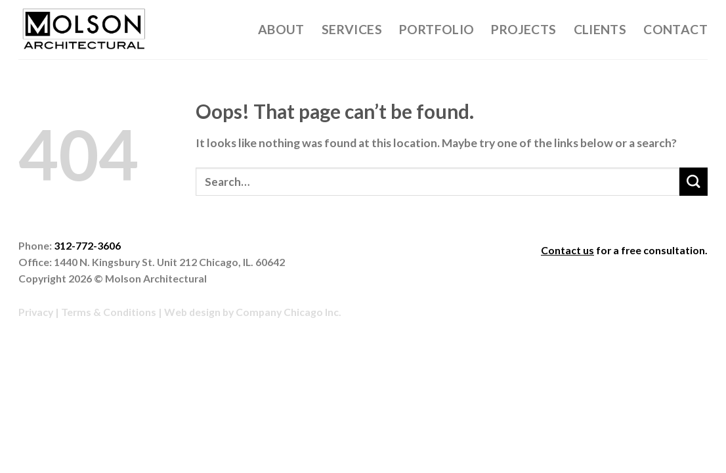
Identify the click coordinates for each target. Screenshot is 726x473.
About (281, 29)
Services (352, 29)
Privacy (35, 311)
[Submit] (693, 182)
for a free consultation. (624, 250)
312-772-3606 (87, 245)
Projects (523, 29)
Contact (675, 29)
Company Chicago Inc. (288, 311)
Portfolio (437, 29)
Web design (192, 311)
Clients (600, 29)
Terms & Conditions (108, 311)
